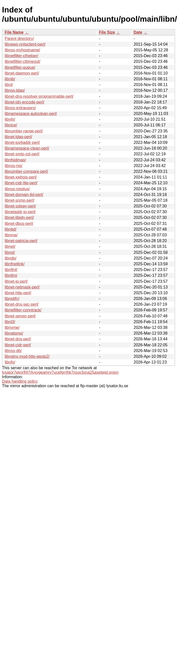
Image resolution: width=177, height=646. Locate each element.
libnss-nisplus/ (17, 189)
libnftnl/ (11, 270)
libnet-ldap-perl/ (18, 137)
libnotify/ (12, 298)
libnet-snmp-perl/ (19, 200)
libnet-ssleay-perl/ (20, 206)
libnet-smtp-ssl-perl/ (22, 154)
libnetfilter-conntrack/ (23, 310)
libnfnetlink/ (15, 264)
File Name (14, 32)
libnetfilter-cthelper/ (21, 56)
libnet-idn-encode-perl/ (24, 102)
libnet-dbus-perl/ (19, 223)
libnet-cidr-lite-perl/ (21, 183)
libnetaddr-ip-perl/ (20, 212)
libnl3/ (10, 322)
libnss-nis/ (13, 166)
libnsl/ (10, 252)
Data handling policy (20, 381)
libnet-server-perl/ (20, 316)
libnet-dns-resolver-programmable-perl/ (39, 96)
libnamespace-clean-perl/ (27, 148)
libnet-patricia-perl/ (21, 241)
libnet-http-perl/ (18, 293)
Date (137, 32)
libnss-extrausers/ (20, 108)
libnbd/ (10, 229)
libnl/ (9, 85)
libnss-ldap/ (15, 90)
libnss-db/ (13, 351)
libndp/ (10, 258)
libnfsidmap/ (15, 160)
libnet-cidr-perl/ (18, 345)
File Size (107, 32)
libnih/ (10, 119)
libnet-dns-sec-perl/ (22, 304)
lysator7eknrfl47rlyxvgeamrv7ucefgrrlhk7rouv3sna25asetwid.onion (60, 372)
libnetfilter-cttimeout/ (22, 61)
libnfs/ (10, 362)
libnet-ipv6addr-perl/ (22, 142)
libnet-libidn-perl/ (19, 217)
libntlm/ (11, 275)
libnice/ (11, 125)
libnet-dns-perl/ (18, 339)
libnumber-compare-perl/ (26, 171)
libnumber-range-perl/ (24, 131)
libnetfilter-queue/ (20, 67)
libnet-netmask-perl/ (22, 287)
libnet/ (10, 246)
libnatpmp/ (14, 333)
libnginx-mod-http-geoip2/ (27, 356)
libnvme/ (12, 327)
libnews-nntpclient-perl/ (25, 44)
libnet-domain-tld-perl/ (24, 194)
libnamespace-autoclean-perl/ (31, 113)
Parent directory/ (19, 38)
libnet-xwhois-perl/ (21, 177)
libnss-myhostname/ (22, 50)
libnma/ (11, 235)
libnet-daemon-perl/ (22, 73)
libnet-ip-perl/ (16, 281)
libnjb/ (10, 79)
